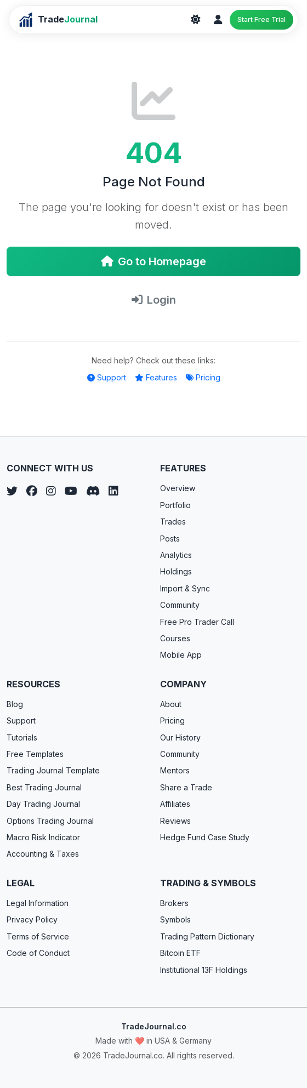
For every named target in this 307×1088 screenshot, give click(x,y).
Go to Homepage (153, 261)
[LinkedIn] (113, 491)
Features (156, 377)
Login (154, 299)
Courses (175, 638)
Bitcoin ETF (180, 953)
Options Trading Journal (50, 820)
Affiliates (175, 803)
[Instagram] (51, 491)
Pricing (203, 377)
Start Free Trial (261, 19)
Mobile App (181, 654)
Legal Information (38, 903)
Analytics (176, 555)
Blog (15, 704)
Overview (177, 488)
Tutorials (22, 737)
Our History (180, 737)
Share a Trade (186, 787)
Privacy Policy (32, 919)
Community (180, 604)
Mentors (175, 770)
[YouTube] (71, 491)
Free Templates (35, 754)
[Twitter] (12, 491)
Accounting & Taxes (43, 853)
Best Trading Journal (44, 787)
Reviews (175, 820)
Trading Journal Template (53, 770)
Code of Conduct (38, 953)
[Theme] (196, 20)
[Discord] (93, 491)
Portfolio (175, 505)
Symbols (175, 919)
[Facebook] (31, 491)
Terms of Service (38, 936)
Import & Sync (185, 588)
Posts (170, 538)
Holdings (176, 571)
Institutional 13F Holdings (203, 970)
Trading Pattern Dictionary (207, 936)
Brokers (174, 903)
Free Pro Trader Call (197, 621)
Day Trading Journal (43, 803)
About (170, 704)
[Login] (218, 20)
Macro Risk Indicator (43, 837)
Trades (173, 521)
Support (106, 377)
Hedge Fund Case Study (204, 837)
